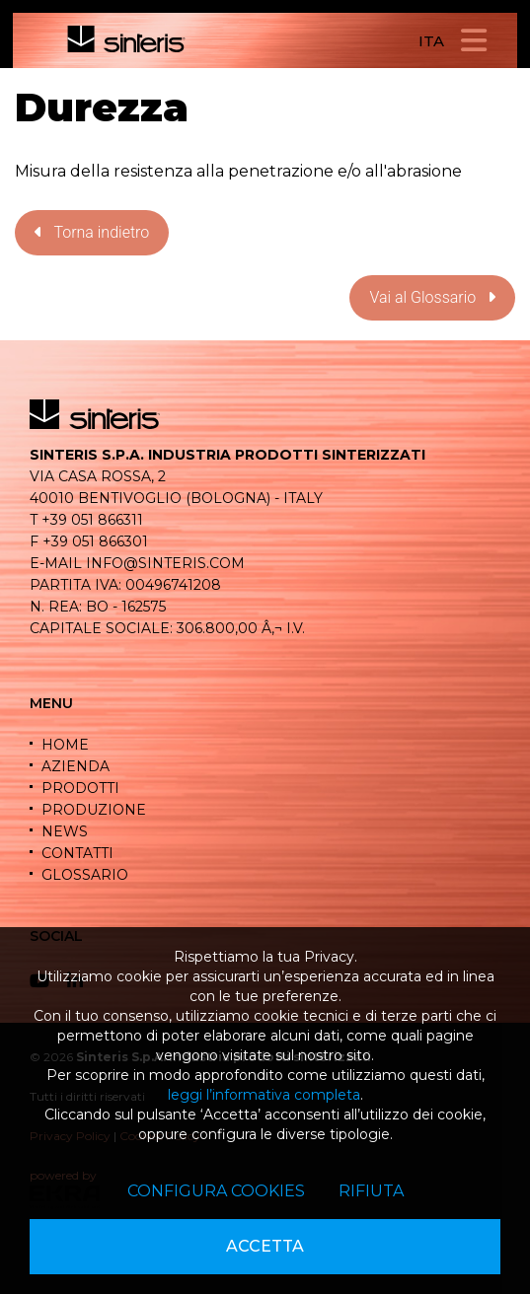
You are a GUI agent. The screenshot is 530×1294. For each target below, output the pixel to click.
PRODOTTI (80, 788)
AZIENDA (75, 766)
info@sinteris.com (165, 563)
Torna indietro (92, 232)
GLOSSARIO (84, 875)
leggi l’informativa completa (264, 1095)
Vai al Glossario (432, 297)
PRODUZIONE (93, 810)
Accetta (265, 1246)
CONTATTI (77, 853)
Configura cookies (216, 1191)
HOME (65, 745)
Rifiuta (371, 1191)
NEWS (64, 831)
